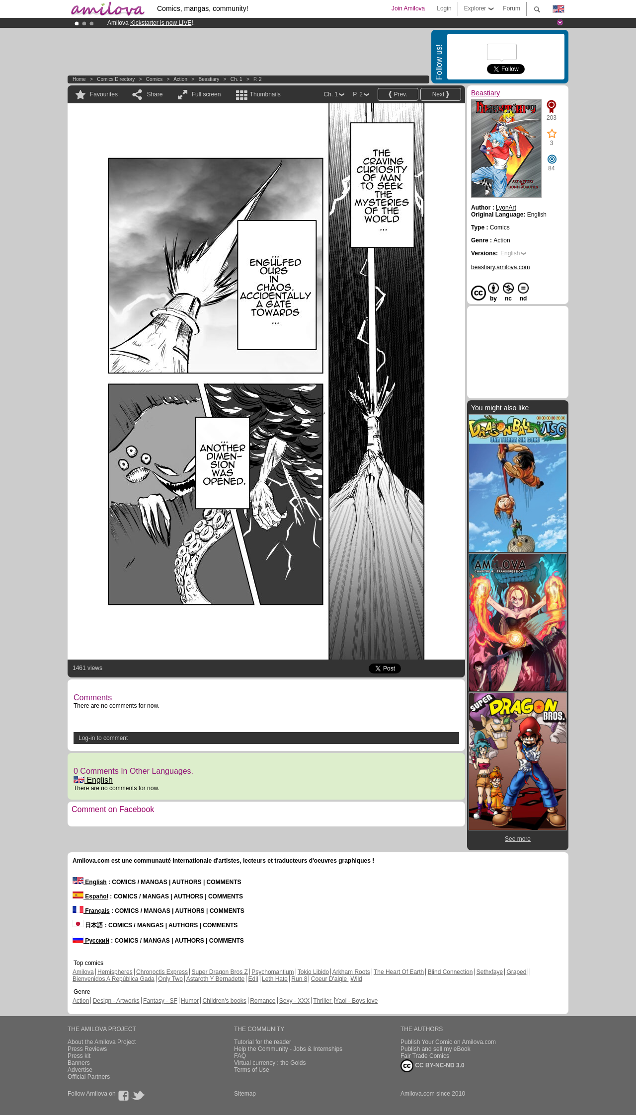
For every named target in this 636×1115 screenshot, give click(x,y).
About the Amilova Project (102, 1042)
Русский (91, 940)
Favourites (104, 94)
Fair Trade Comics (424, 1055)
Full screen (206, 94)
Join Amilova (408, 8)
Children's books (224, 1000)
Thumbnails (265, 94)
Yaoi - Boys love (356, 1000)
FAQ (240, 1055)
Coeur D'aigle (330, 978)
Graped (516, 971)
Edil (253, 978)
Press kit (79, 1055)
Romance (262, 1000)
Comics (154, 79)
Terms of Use (251, 1069)
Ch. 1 (236, 79)
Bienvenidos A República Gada (114, 978)
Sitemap (245, 1093)
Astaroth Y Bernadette (215, 978)
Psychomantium (272, 971)
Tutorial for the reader (262, 1042)
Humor (190, 1000)
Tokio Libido (313, 971)
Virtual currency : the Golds (270, 1062)
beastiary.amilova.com (500, 267)
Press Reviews (87, 1048)
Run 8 (299, 978)
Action (180, 79)
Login (444, 8)
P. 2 (257, 79)
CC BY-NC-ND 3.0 (432, 1065)
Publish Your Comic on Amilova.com (448, 1042)
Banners (79, 1062)
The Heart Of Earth (399, 971)
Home (79, 79)
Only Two (170, 978)
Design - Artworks (116, 1000)
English (93, 780)
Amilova (83, 971)
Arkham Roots (351, 971)
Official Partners (89, 1076)
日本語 (88, 925)
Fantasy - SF (160, 1000)
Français (91, 910)
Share (154, 94)
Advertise (80, 1069)
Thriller (323, 1000)
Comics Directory (116, 79)
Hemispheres (115, 971)
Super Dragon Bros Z (219, 971)
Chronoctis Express (162, 971)
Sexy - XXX (294, 1000)
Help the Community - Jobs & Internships (288, 1048)
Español (90, 896)
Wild (356, 978)
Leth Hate (275, 978)
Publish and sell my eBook (435, 1048)
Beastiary (208, 79)
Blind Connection (450, 971)
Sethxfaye (490, 971)
